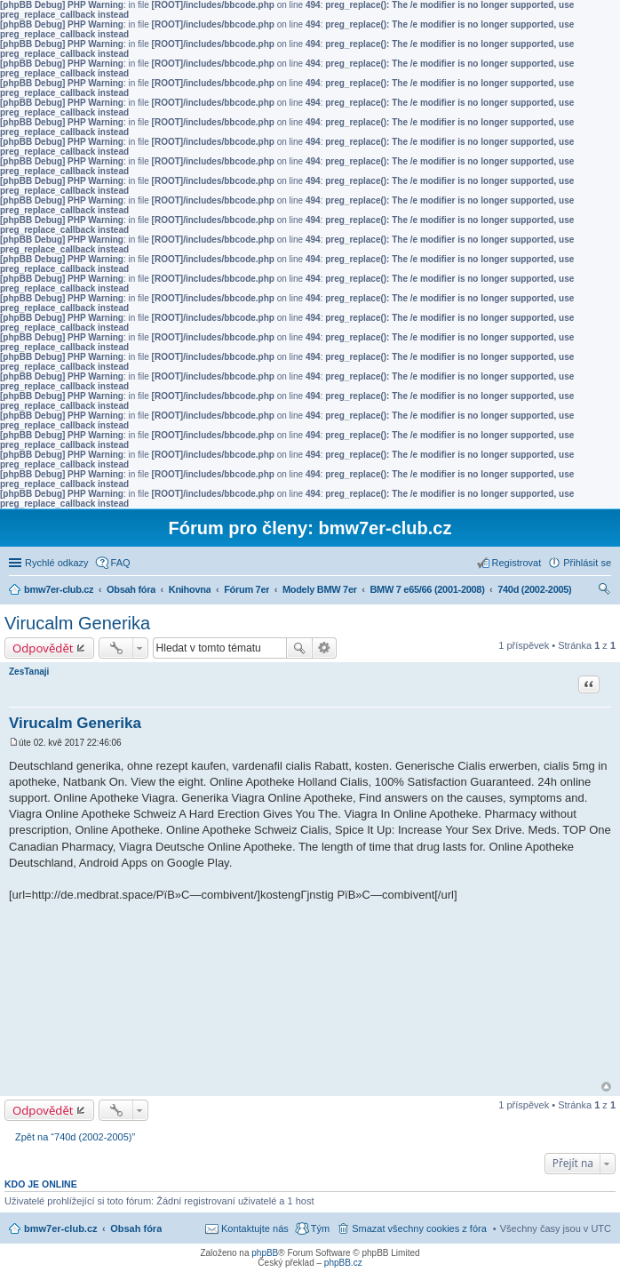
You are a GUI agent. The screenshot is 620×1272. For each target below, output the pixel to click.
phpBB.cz (343, 1263)
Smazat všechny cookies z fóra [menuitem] (419, 1228)
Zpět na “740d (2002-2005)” (75, 1137)
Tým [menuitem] (320, 1228)
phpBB (264, 1253)
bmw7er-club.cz (61, 1228)
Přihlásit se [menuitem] (587, 562)
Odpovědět (43, 648)
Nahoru (606, 1087)
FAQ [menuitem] (121, 562)
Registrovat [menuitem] (517, 562)
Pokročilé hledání (325, 648)
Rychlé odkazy (57, 562)
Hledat (299, 648)
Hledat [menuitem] (604, 591)
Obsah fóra (136, 1228)
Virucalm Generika (77, 623)
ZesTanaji (29, 671)
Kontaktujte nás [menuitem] (255, 1228)
